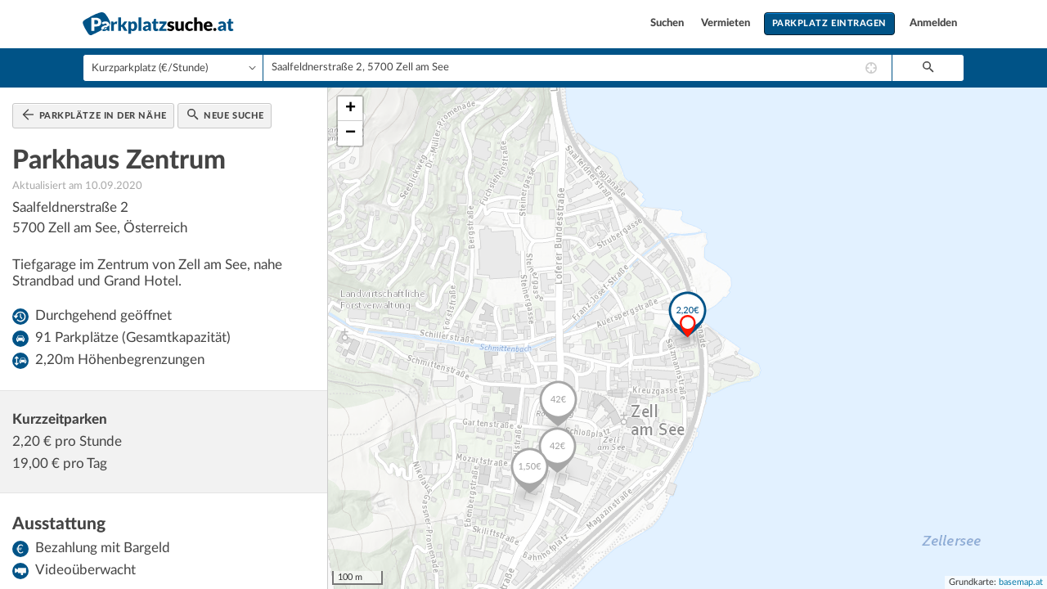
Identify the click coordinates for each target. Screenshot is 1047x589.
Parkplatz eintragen (829, 23)
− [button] (350, 133)
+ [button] (350, 109)
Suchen (668, 23)
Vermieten (727, 23)
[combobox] (577, 68)
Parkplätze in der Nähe (94, 114)
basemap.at (1021, 582)
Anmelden (933, 23)
